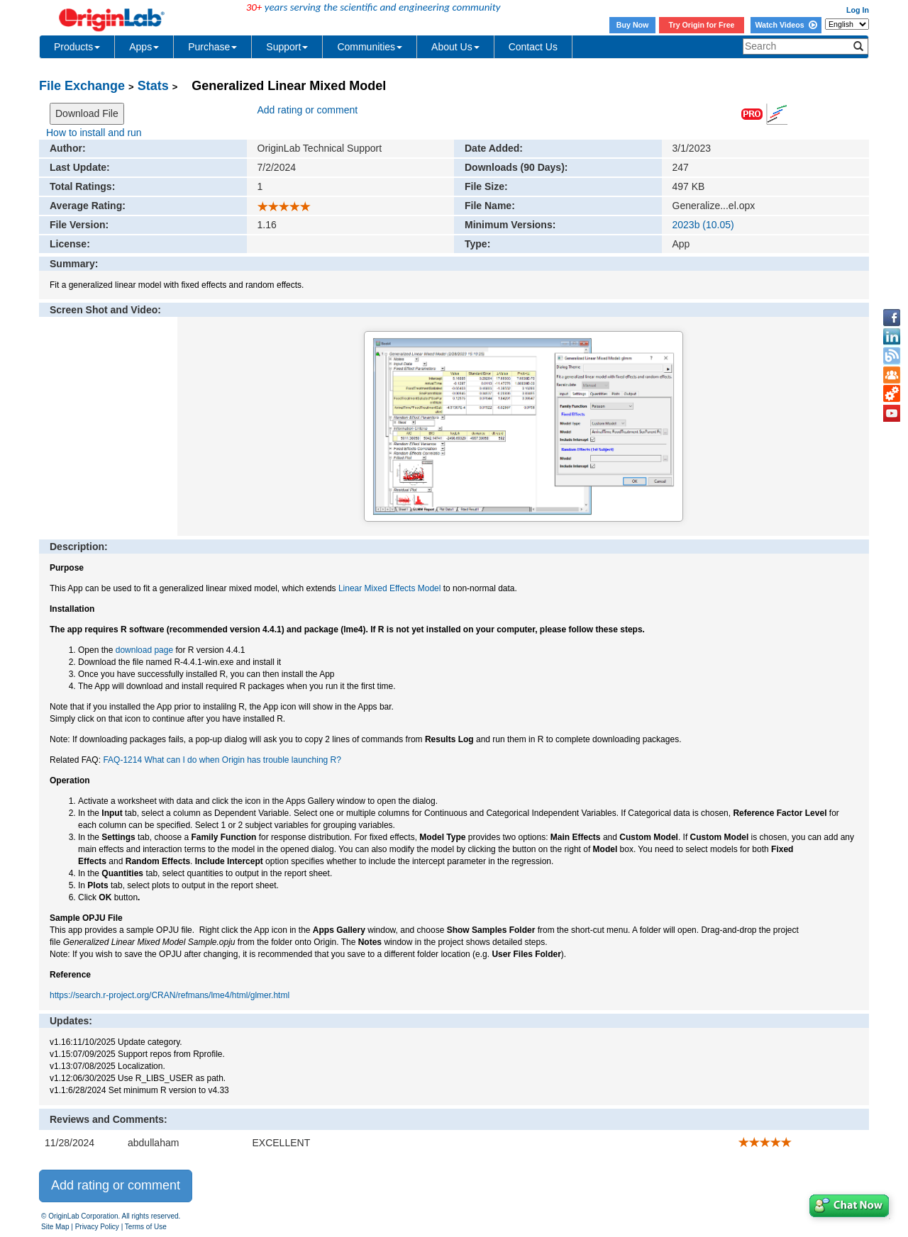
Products (77, 46)
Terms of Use (146, 1227)
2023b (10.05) (703, 224)
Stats (153, 86)
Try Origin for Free (702, 25)
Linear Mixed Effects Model (389, 588)
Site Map (55, 1227)
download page (144, 650)
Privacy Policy (97, 1227)
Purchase (212, 46)
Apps (144, 46)
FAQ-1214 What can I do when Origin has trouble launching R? (222, 760)
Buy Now (632, 25)
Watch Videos (785, 25)
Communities (369, 46)
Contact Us (533, 46)
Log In (857, 10)
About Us (455, 46)
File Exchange (82, 86)
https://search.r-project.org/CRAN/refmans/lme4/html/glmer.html (169, 995)
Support (287, 46)
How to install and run (94, 132)
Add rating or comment (308, 110)
